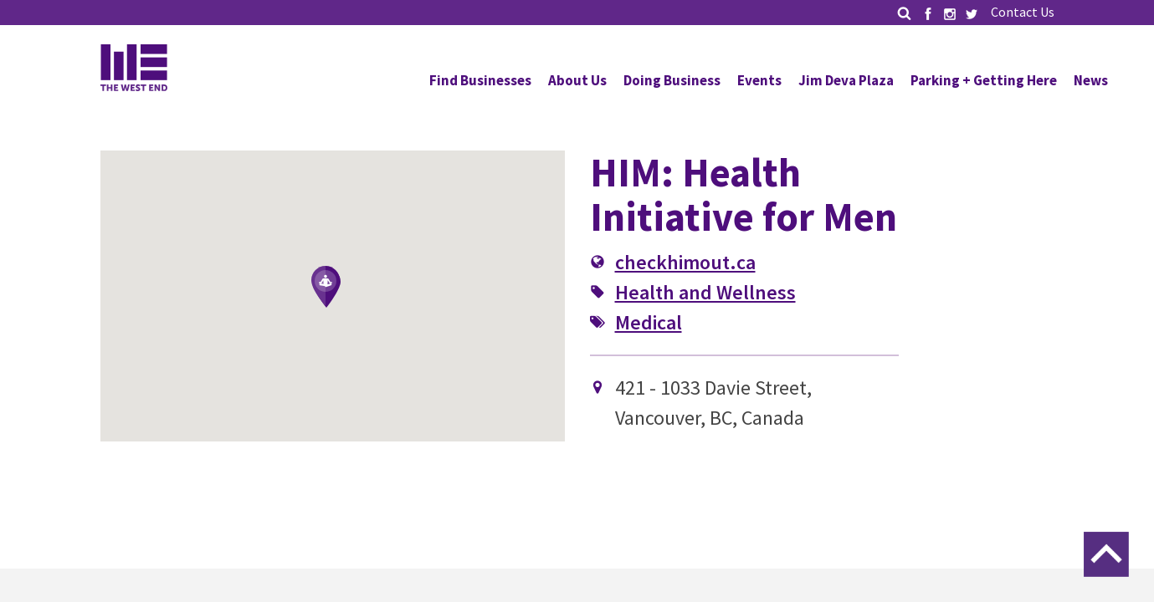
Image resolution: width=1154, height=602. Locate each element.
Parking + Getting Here (983, 80)
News (1091, 80)
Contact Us (1022, 11)
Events (759, 80)
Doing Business (672, 80)
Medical (648, 322)
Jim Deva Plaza (846, 80)
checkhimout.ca (685, 262)
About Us (577, 80)
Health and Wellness (705, 292)
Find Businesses (480, 80)
